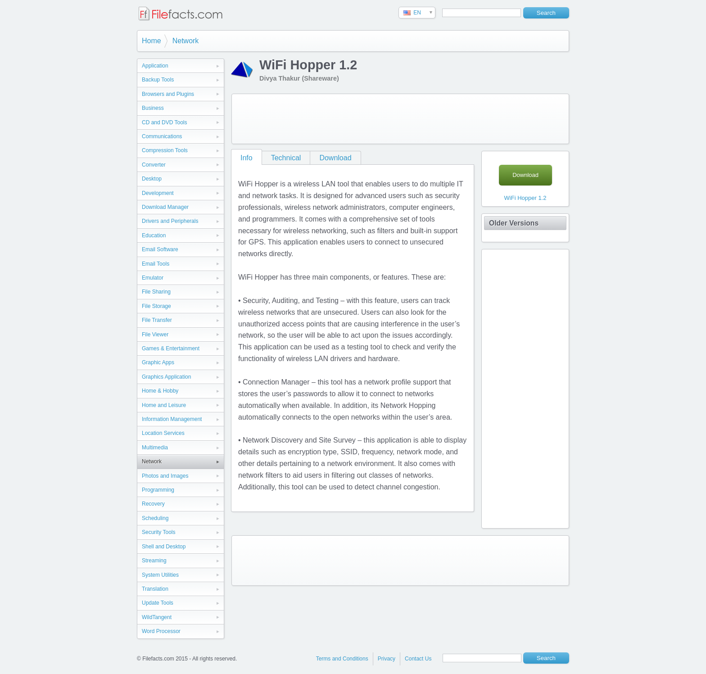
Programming (158, 490)
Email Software (160, 249)
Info (246, 158)
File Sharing (156, 292)
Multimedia (155, 447)
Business (153, 108)
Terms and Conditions (342, 659)
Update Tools (157, 603)
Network (185, 41)
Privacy (386, 659)
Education (154, 235)
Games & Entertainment (170, 348)
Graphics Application (166, 377)
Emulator (152, 278)
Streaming (154, 560)
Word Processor (161, 631)
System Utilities (160, 575)
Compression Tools (165, 150)
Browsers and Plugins (168, 94)
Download (335, 158)
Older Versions (514, 223)
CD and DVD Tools (164, 122)
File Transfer (157, 320)
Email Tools (155, 264)
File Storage (156, 306)
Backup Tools (158, 80)
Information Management (172, 419)
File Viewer (155, 334)
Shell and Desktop (164, 546)
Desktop (152, 179)
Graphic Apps (158, 362)
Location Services (163, 433)
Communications (162, 136)
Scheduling (155, 518)
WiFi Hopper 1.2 (525, 198)
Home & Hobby (160, 391)
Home (151, 41)
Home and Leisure (164, 405)
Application (155, 66)
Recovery (153, 504)
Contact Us (418, 659)
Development (158, 193)
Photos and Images (165, 476)
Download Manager (165, 207)
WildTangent (157, 617)
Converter (154, 165)
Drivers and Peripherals (170, 221)
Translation (155, 589)
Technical (286, 158)
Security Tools (158, 532)
